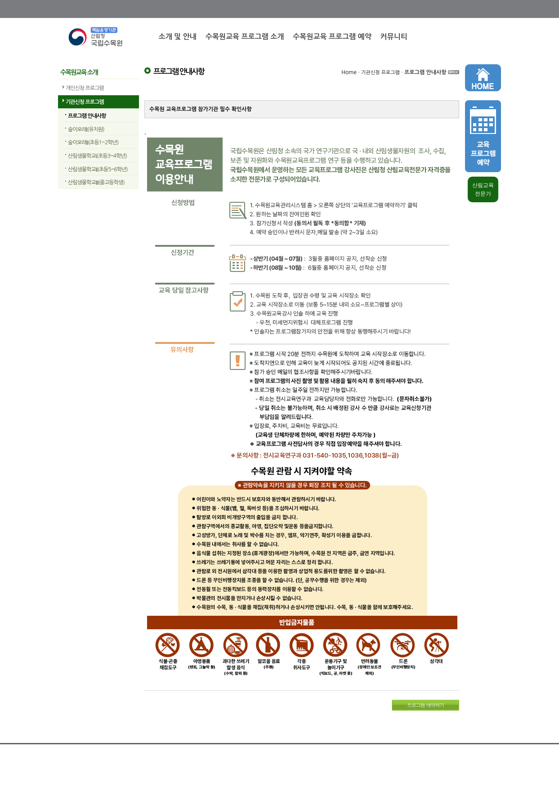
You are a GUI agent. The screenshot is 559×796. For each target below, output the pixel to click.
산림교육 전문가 (483, 189)
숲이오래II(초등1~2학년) (93, 142)
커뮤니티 (393, 36)
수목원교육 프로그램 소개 (245, 36)
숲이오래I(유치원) (86, 129)
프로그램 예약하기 (425, 705)
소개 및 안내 (178, 36)
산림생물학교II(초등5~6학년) (98, 169)
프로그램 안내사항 (87, 116)
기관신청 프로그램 (85, 102)
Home (348, 72)
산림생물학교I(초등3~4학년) (97, 156)
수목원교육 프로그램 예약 (332, 36)
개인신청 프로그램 (85, 88)
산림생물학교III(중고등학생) (96, 182)
